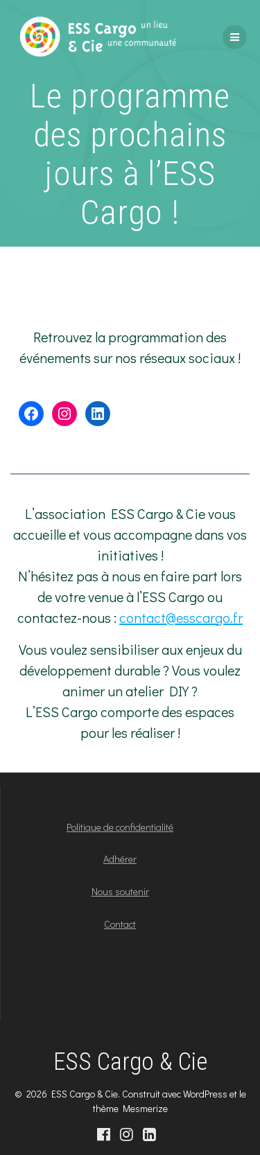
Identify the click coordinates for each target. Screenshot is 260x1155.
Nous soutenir (120, 891)
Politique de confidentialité (120, 827)
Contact (120, 924)
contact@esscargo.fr (181, 617)
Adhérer (120, 858)
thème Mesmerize (130, 1108)
